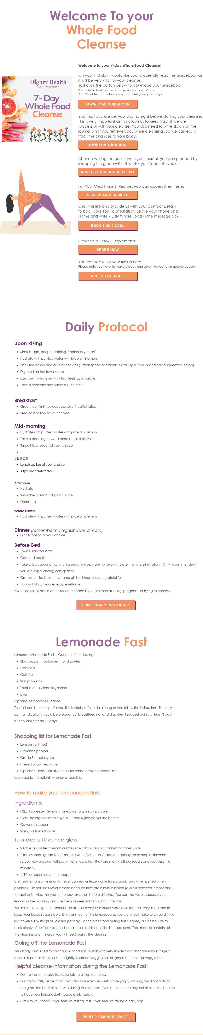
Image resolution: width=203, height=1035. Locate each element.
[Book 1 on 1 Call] (107, 225)
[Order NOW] (107, 249)
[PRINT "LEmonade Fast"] (105, 1017)
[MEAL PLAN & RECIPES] (107, 195)
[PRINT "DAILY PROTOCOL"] (105, 605)
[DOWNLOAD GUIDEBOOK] (107, 104)
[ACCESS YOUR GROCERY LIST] (107, 172)
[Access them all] (108, 276)
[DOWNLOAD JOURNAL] (107, 144)
